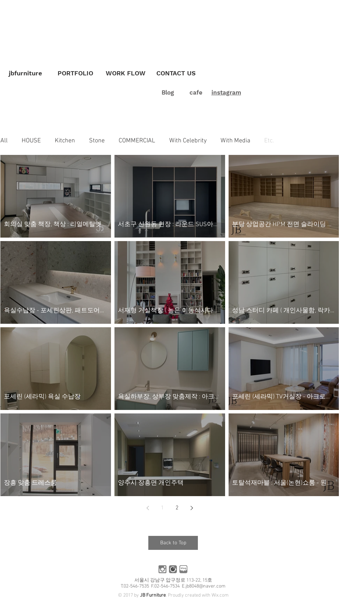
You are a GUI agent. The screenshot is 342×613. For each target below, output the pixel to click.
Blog (168, 92)
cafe (195, 92)
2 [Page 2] (177, 507)
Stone (97, 140)
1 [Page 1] (162, 507)
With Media (235, 140)
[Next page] (191, 508)
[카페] (173, 569)
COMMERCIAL (137, 140)
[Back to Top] (173, 543)
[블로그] (183, 569)
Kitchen (65, 140)
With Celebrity (188, 140)
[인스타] (162, 569)
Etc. (269, 140)
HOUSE (31, 140)
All (4, 140)
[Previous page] (147, 508)
